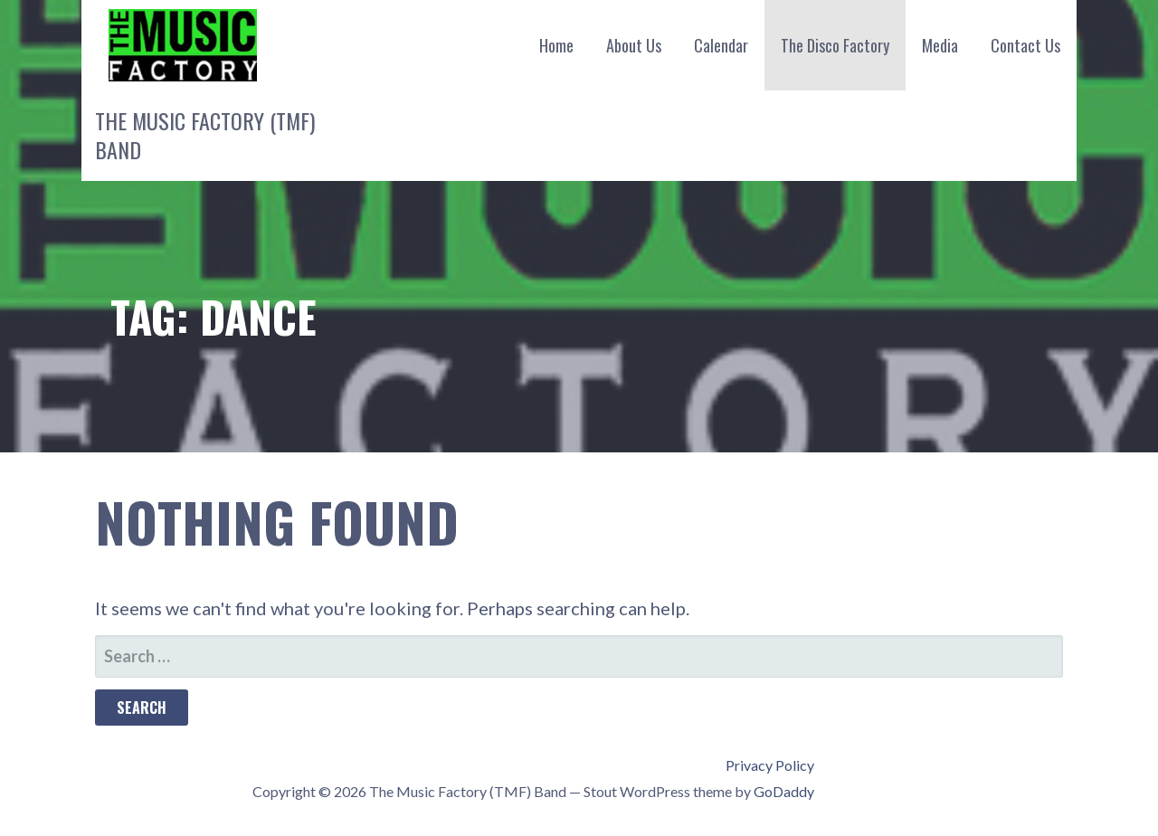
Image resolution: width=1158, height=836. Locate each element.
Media (940, 45)
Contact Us (1025, 45)
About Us (633, 45)
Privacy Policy (770, 765)
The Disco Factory (835, 45)
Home (556, 45)
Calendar (721, 45)
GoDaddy (784, 791)
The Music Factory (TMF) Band (205, 135)
